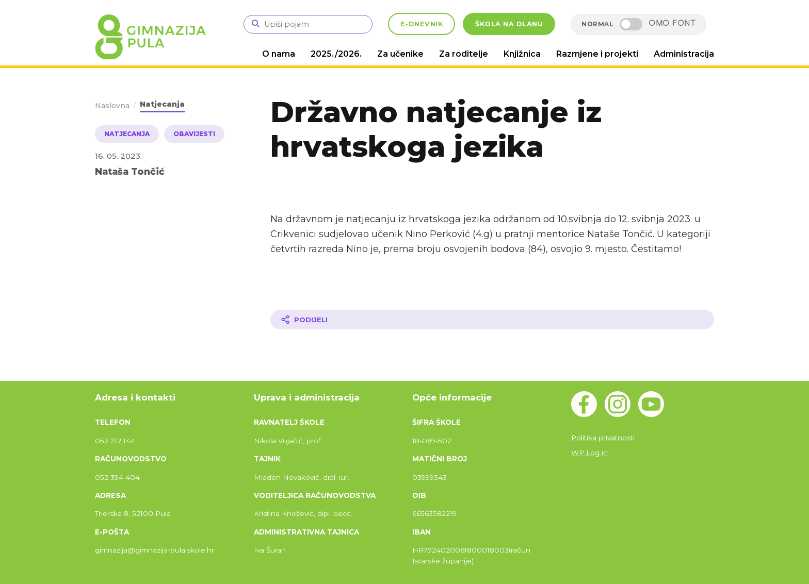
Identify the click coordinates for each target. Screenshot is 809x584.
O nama (278, 54)
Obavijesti (194, 134)
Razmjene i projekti (597, 54)
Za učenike (400, 54)
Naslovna (112, 105)
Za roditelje (463, 54)
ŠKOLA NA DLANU (509, 24)
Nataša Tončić (130, 171)
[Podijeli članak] (492, 319)
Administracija (684, 54)
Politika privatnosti (603, 437)
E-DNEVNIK (421, 24)
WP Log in (589, 452)
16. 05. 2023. (118, 156)
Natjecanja (162, 104)
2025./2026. (336, 54)
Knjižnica (522, 54)
